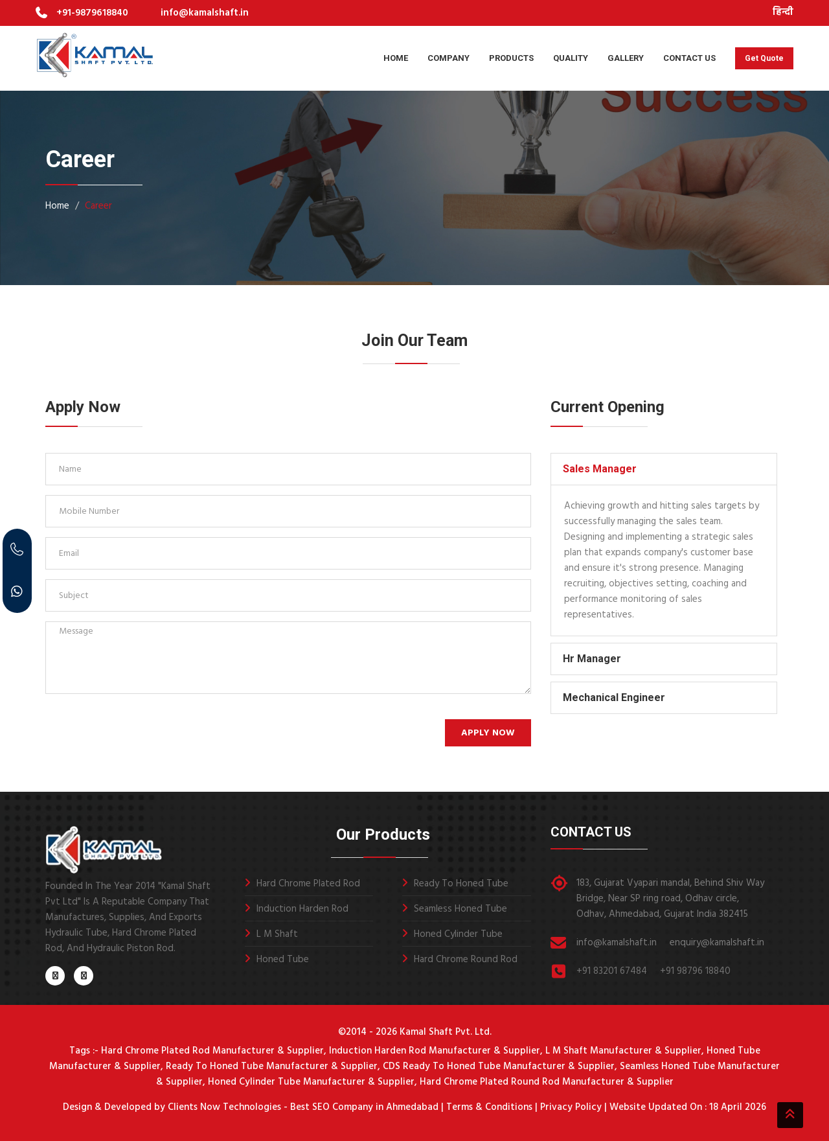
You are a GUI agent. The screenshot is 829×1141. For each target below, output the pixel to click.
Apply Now (488, 733)
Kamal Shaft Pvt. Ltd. (446, 1032)
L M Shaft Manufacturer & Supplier (623, 1051)
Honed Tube (282, 959)
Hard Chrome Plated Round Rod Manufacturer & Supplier (547, 1082)
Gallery (626, 58)
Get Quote (764, 58)
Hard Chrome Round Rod (465, 959)
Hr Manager (592, 658)
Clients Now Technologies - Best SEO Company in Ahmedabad (301, 1107)
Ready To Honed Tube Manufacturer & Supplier (272, 1066)
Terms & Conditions (489, 1107)
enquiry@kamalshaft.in (717, 943)
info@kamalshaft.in (205, 13)
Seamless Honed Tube (460, 909)
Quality (570, 58)
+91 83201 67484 (611, 971)
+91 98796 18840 (695, 971)
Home (395, 58)
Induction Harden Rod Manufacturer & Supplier (434, 1051)
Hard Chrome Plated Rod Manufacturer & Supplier (212, 1051)
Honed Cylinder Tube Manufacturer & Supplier (311, 1082)
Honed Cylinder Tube (458, 934)
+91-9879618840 (92, 13)
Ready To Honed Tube (461, 884)
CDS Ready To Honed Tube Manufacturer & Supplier (499, 1066)
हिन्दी (783, 12)
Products (511, 58)
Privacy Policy (571, 1107)
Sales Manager (600, 469)
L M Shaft (277, 934)
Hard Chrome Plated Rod (308, 884)
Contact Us (689, 58)
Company (448, 58)
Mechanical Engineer (614, 697)
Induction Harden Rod (302, 909)
